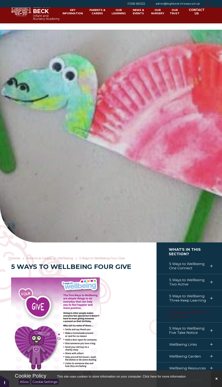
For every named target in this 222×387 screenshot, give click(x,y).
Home (15, 258)
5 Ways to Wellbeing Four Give (102, 258)
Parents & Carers (39, 258)
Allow (24, 382)
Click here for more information (164, 376)
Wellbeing (65, 258)
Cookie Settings (44, 382)
